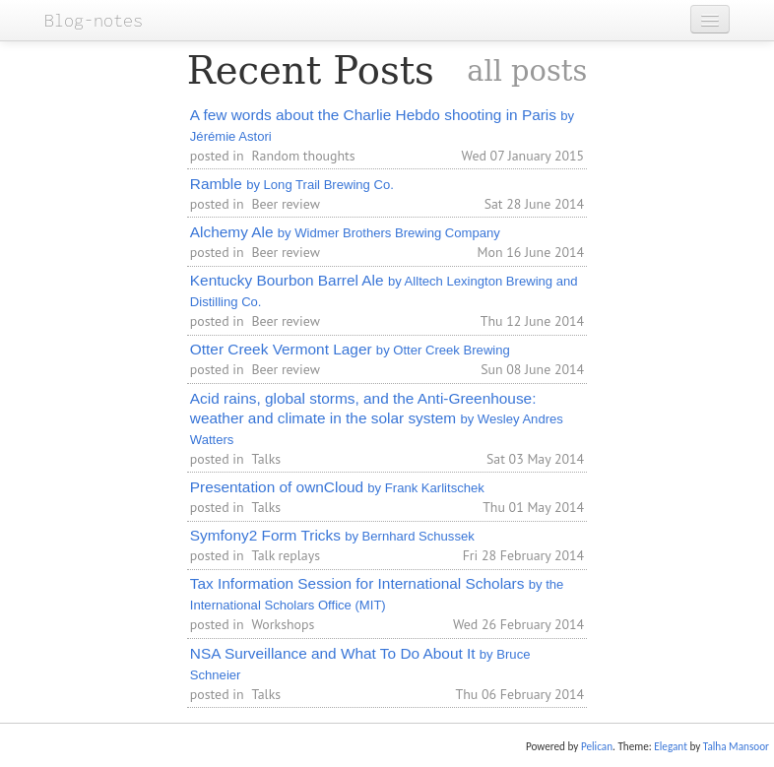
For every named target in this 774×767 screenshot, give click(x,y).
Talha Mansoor (736, 746)
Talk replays (285, 555)
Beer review (285, 204)
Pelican (597, 746)
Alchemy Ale (345, 232)
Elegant (670, 746)
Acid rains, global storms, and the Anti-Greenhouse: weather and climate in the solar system (376, 418)
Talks (266, 459)
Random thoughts (303, 155)
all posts (527, 71)
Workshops (282, 624)
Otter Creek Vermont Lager (350, 349)
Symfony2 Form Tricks (332, 535)
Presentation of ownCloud (337, 487)
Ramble (292, 183)
